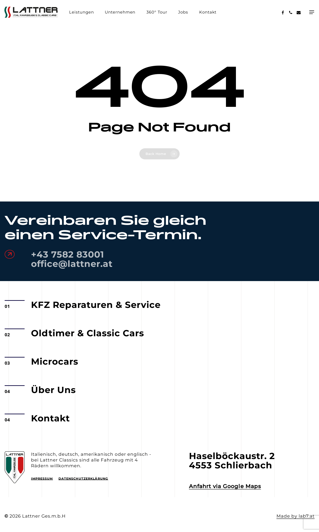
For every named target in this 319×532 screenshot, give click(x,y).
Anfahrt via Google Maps (225, 486)
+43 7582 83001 (67, 254)
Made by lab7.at (295, 516)
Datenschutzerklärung (83, 478)
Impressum (42, 478)
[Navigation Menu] (312, 12)
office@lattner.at (72, 263)
